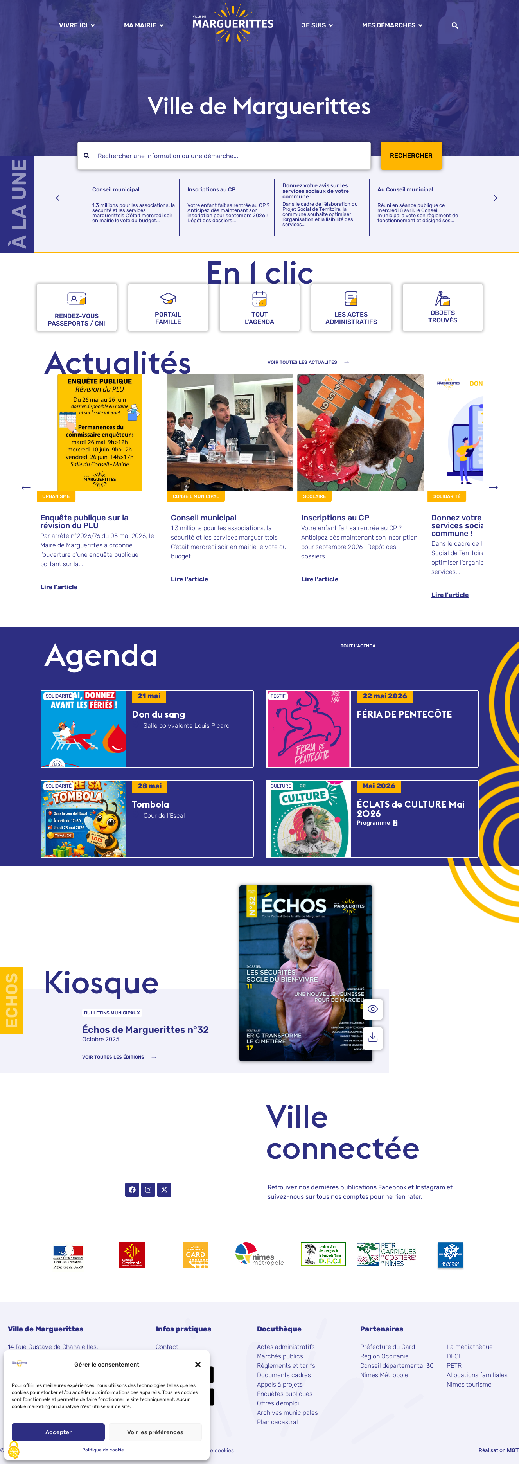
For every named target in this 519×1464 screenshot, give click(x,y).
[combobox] (224, 156)
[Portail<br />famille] (168, 299)
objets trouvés (442, 316)
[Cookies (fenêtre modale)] (13, 1450)
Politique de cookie (103, 1450)
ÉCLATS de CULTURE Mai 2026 (411, 808)
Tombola (150, 804)
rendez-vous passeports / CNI (76, 319)
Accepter (58, 1432)
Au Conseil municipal (405, 189)
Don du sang (158, 714)
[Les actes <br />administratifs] (351, 299)
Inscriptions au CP (211, 189)
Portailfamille (168, 318)
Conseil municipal (116, 189)
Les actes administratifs (351, 318)
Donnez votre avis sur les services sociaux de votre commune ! (315, 191)
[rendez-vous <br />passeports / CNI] (76, 298)
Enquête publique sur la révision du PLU (84, 521)
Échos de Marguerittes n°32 (145, 1029)
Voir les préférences (155, 1432)
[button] (198, 1365)
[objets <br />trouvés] (442, 298)
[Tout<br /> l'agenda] (259, 299)
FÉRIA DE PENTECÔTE (404, 714)
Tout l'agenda (259, 318)
